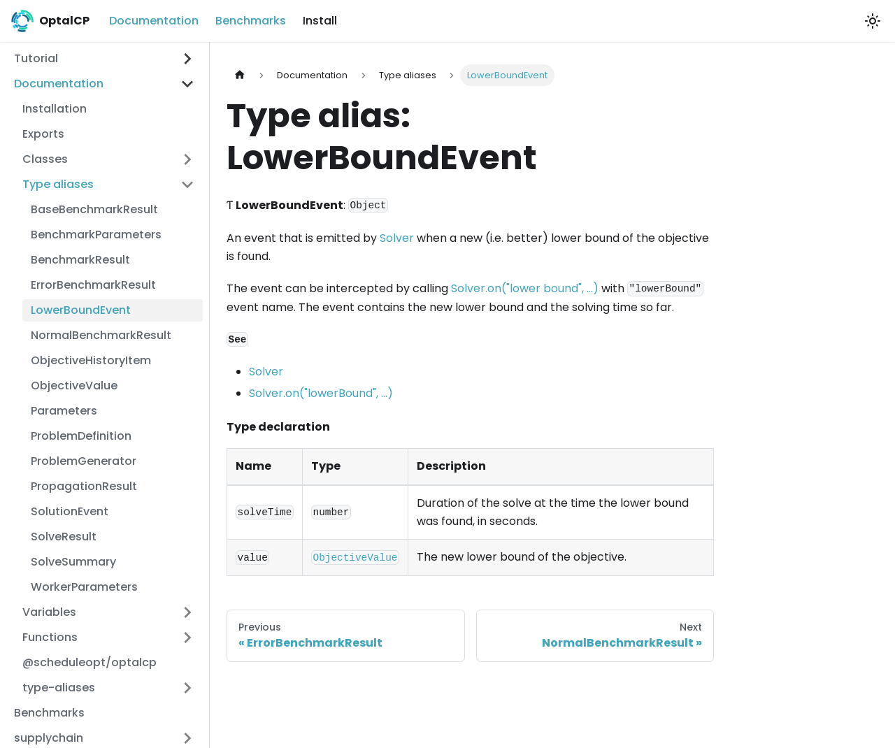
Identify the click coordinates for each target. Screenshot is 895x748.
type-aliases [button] (58, 687)
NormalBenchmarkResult (101, 335)
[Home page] (240, 75)
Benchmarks (250, 21)
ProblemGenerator (83, 461)
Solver (397, 238)
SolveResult (63, 536)
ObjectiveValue (74, 385)
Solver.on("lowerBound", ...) (321, 393)
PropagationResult (84, 486)
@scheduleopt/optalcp (89, 662)
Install (320, 21)
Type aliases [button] (58, 184)
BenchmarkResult (80, 260)
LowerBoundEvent (81, 310)
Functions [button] (50, 637)
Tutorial (36, 58)
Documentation (154, 21)
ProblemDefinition (81, 436)
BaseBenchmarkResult (94, 209)
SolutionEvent (69, 511)
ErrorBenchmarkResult (93, 285)
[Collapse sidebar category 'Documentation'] (187, 84)
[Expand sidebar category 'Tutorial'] (187, 59)
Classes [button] (45, 159)
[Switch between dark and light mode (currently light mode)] (872, 21)
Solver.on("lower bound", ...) (525, 288)
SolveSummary (73, 562)
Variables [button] (49, 612)
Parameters (64, 411)
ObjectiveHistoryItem (91, 360)
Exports (43, 134)
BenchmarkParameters (96, 234)
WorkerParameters (84, 587)
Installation (54, 109)
